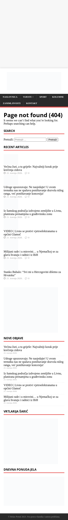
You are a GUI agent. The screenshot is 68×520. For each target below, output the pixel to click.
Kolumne (58, 97)
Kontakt (31, 103)
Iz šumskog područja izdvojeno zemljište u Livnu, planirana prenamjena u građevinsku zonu (33, 212)
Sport (43, 97)
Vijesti (27, 97)
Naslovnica (10, 97)
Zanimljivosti (11, 103)
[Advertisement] (34, 34)
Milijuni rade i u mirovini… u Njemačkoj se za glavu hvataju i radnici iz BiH (31, 253)
